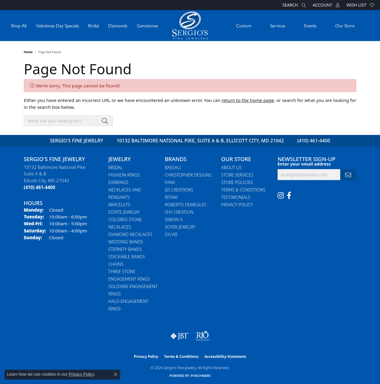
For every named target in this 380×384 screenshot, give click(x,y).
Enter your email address (304, 164)
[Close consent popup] (115, 374)
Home (28, 52)
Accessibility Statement (225, 356)
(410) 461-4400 (313, 140)
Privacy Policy (237, 204)
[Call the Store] (39, 187)
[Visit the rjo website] (202, 336)
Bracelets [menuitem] (119, 204)
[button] (293, 5)
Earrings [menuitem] (118, 182)
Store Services (237, 175)
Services (277, 25)
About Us (231, 167)
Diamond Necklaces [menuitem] (130, 234)
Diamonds (117, 25)
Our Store (344, 25)
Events (310, 25)
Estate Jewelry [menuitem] (124, 212)
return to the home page (248, 100)
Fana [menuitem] (170, 182)
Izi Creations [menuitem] (179, 190)
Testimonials (235, 197)
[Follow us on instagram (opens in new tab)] (281, 195)
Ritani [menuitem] (171, 197)
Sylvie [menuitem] (171, 234)
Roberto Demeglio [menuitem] (185, 204)
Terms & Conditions (243, 190)
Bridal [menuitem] (115, 167)
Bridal (93, 25)
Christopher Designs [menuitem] (188, 175)
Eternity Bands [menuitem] (125, 249)
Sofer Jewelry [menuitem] (180, 227)
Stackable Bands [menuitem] (126, 256)
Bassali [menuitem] (173, 167)
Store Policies (237, 182)
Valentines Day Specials (57, 25)
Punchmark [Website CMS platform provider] (201, 376)
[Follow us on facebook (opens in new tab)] (289, 195)
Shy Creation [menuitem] (179, 212)
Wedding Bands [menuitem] (125, 242)
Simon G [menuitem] (174, 219)
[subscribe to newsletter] (348, 174)
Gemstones (147, 25)
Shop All (18, 25)
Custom (243, 25)
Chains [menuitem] (116, 264)
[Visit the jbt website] (179, 336)
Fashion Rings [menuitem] (124, 175)
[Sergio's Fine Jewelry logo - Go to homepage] (190, 25)
